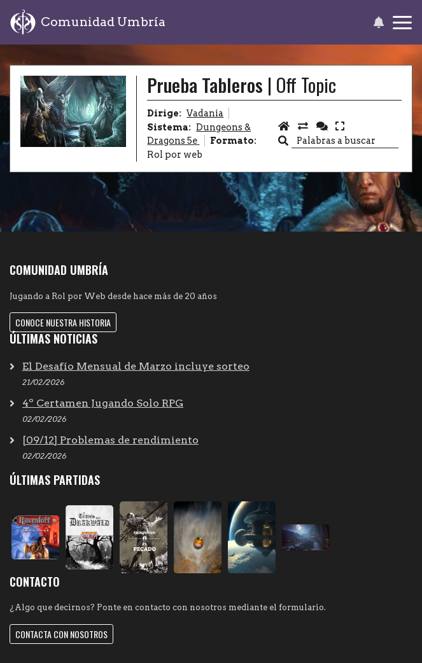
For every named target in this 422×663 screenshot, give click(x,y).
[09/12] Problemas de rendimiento (110, 440)
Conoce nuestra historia (63, 322)
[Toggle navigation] (402, 22)
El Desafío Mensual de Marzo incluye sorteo (136, 366)
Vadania (204, 113)
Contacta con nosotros (61, 634)
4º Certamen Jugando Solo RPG (102, 403)
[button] (378, 22)
